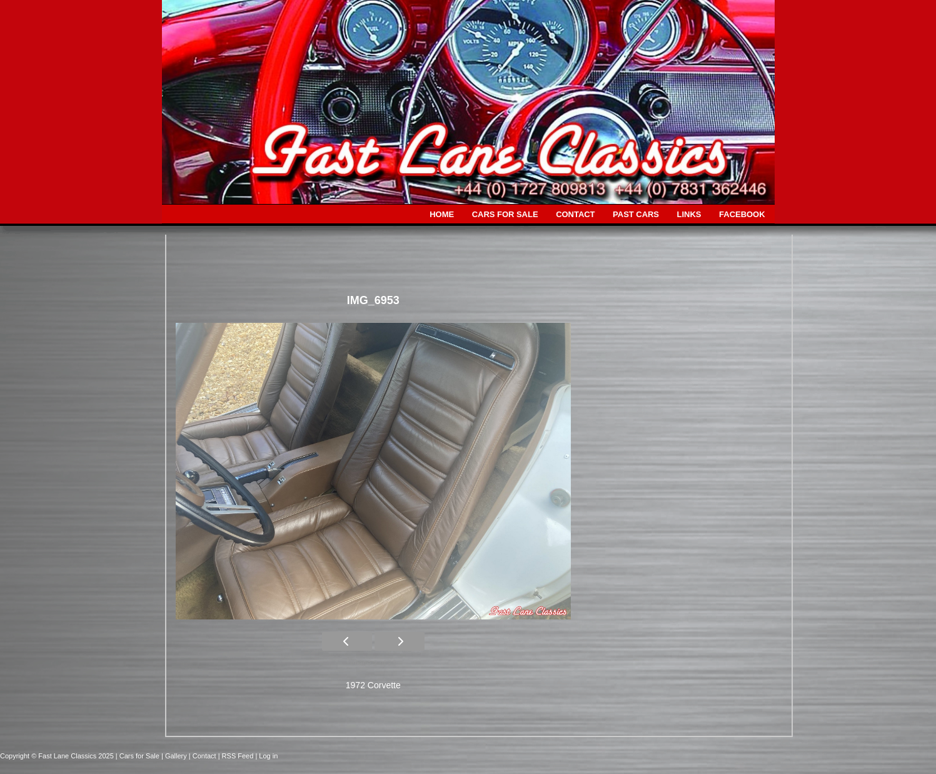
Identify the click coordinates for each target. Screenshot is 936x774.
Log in (268, 756)
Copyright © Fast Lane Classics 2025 (58, 756)
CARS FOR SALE (505, 214)
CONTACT (575, 214)
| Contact (203, 756)
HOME (442, 214)
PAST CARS (636, 214)
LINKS (689, 214)
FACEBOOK (742, 214)
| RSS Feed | (238, 756)
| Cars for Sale (138, 756)
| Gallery (175, 756)
